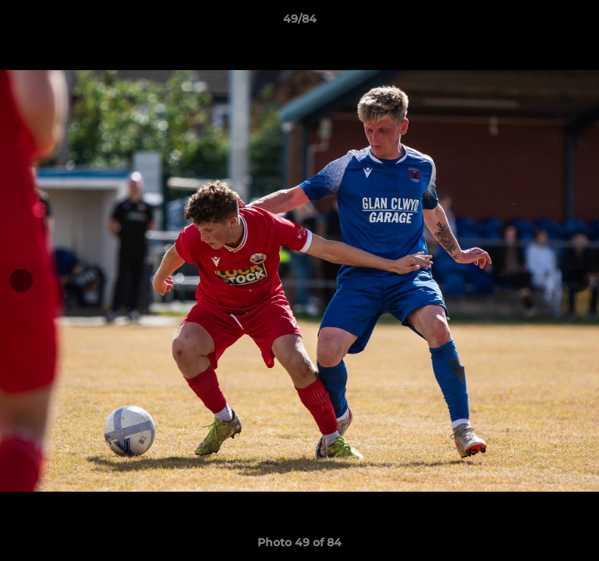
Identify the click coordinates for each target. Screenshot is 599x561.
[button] (580, 23)
